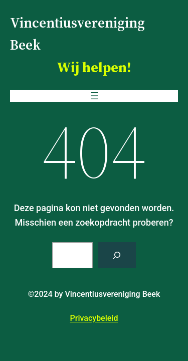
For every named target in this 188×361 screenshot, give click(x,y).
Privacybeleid (94, 318)
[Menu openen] (94, 96)
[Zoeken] (117, 255)
